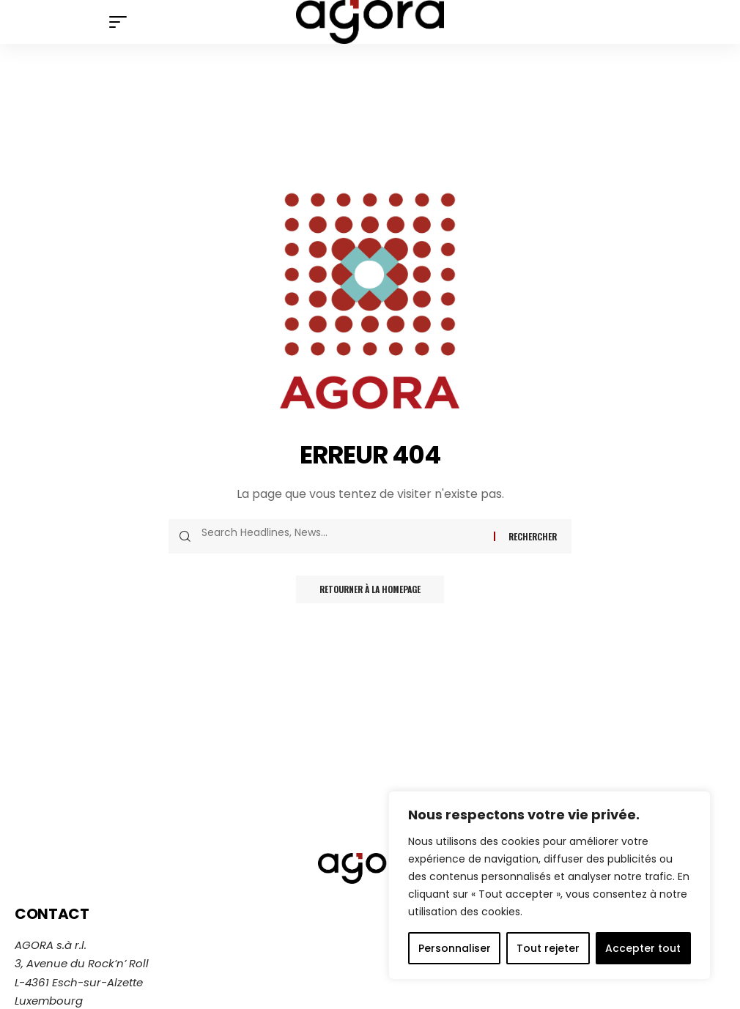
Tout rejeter (548, 948)
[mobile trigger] (121, 22)
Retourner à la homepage (370, 590)
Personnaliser (454, 948)
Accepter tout (643, 948)
